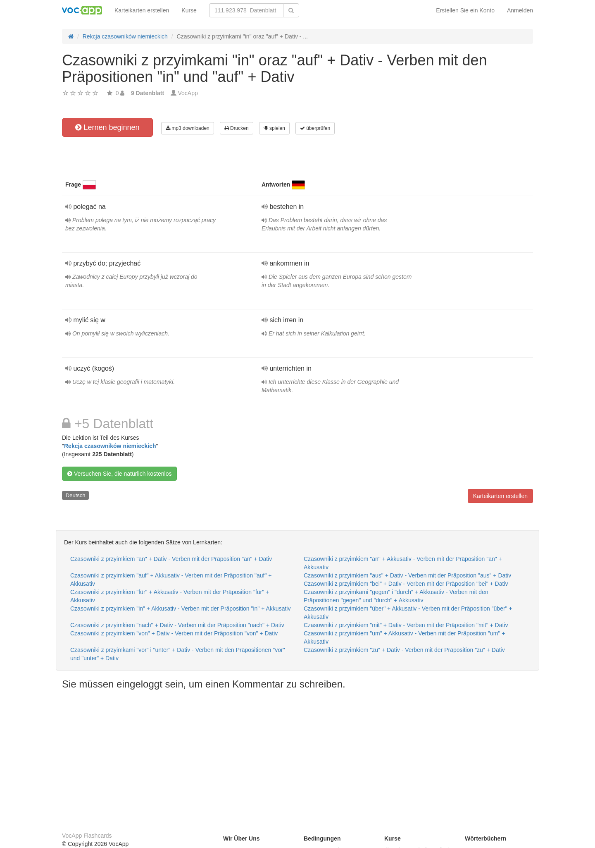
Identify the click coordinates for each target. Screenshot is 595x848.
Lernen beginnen (107, 127)
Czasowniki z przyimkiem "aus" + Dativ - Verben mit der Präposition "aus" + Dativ (407, 575)
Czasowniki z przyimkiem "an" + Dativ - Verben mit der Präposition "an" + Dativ (171, 559)
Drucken (236, 128)
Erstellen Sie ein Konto (465, 10)
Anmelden (520, 10)
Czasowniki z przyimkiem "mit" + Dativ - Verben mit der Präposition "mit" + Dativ (406, 625)
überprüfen (315, 128)
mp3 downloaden (187, 128)
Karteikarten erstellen (141, 10)
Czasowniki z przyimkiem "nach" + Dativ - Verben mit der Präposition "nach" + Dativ (177, 625)
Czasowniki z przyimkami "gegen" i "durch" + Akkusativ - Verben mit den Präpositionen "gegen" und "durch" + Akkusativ (396, 596)
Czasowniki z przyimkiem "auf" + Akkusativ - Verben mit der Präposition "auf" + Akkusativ (171, 579)
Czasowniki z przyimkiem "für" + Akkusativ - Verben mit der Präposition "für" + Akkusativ (169, 596)
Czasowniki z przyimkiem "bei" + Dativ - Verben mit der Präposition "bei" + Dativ (406, 583)
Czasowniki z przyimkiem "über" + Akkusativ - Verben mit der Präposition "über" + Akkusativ (408, 612)
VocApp (188, 93)
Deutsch (76, 495)
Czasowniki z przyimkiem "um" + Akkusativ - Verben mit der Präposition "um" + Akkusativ (404, 637)
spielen (274, 128)
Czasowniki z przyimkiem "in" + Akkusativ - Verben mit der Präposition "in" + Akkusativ (180, 608)
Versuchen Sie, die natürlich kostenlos (119, 473)
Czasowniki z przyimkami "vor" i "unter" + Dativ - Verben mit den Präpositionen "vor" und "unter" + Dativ (177, 654)
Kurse (189, 10)
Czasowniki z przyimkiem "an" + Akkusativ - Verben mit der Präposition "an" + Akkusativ (403, 563)
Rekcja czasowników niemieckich (110, 446)
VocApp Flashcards (87, 835)
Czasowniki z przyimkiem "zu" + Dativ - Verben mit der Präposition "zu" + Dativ (404, 650)
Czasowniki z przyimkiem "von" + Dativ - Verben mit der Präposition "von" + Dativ (174, 633)
